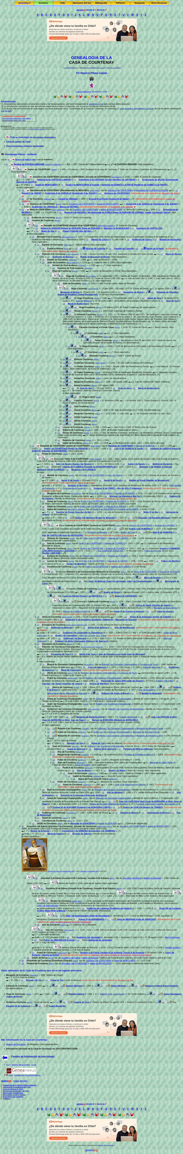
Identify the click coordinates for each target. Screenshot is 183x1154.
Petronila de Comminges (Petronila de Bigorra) (83, 795)
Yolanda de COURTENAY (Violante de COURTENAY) (90, 525)
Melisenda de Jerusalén (99, 940)
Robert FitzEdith (77, 231)
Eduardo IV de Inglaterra (18, 1006)
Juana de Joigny (82, 765)
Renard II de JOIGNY (32, 193)
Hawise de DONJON (144, 446)
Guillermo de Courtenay (53, 813)
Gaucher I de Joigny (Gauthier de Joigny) (62, 684)
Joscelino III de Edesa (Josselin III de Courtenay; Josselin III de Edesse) (81, 888)
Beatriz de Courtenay (61, 901)
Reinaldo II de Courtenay (49, 237)
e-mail (33, 1065)
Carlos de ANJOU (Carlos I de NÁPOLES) (82, 596)
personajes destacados (44, 137)
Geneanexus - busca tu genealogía (27, 1075)
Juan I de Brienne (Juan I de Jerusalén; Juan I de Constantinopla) (120, 581)
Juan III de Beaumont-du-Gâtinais (130, 785)
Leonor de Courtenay (57, 561)
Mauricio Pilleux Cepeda (93, 73)
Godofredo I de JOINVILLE (45, 207)
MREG (66, 245)
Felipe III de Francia (129, 611)
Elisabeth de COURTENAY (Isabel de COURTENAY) (65, 446)
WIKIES (114, 177)
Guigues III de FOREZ (104, 488)
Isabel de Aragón (165, 611)
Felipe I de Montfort (170, 561)
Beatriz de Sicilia (112, 592)
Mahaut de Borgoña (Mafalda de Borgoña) (108, 804)
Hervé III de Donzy (113, 480)
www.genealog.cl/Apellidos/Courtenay (137, 109)
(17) (179, 289)
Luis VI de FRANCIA (128, 449)
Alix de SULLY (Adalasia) (129, 488)
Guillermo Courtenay (16, 1002)
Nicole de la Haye (154, 248)
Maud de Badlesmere (78, 304)
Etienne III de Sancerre (105, 749)
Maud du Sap (47, 231)
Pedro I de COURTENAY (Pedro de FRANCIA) (66, 449)
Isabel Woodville (57, 1006)
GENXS (10, 1075)
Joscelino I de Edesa (132, 878)
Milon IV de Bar (151, 512)
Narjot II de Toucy (88, 654)
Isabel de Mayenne (151, 667)
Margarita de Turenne (125, 620)
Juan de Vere (172, 301)
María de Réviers (174, 254)
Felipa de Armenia (152, 551)
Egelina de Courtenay (52, 245)
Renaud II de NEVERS (75, 212)
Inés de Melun (84, 770)
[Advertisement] (91, 47)
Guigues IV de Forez (78, 485)
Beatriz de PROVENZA (126, 596)
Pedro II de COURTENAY (77, 459)
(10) (23, 190)
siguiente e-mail (96, 104)
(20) (85, 337)
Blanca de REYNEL (69, 207)
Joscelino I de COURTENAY (120, 190)
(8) (20, 169)
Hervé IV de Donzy (70, 480)
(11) (176, 190)
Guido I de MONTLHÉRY (82, 185)
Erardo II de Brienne (97, 628)
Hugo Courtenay (79, 289)
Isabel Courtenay (82, 385)
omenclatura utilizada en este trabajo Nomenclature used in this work (16, 119)
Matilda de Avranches (170, 240)
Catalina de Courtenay (98, 601)
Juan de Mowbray (84, 301)
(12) (132, 228)
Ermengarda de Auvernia (74, 488)
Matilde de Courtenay (57, 475)
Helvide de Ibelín (172, 947)
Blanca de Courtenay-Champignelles (65, 664)
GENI (51, 164)
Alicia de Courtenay (51, 617)
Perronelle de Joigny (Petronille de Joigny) (122, 681)
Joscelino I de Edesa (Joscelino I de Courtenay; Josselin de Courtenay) (61, 826)
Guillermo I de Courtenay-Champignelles (67, 709)
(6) (8, 159)
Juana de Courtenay (72, 785)
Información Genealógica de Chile (17, 1087)
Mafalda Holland (76, 994)
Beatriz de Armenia (40, 831)
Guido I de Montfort (76, 564)
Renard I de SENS (25, 160)
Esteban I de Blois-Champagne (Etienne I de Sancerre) (81, 641)
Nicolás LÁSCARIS (51, 553)
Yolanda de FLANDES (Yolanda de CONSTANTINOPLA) (89, 467)
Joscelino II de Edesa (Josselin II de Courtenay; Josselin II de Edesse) (75, 878)
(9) (26, 177)
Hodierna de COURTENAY (117, 193)
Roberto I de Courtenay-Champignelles (61, 647)
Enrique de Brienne (128, 717)
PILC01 (8, 1065)
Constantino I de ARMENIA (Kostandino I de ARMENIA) (88, 831)
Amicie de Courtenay (62, 687)
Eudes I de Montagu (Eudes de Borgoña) (95, 518)
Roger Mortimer (118, 986)
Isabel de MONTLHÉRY (47, 185)
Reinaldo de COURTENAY (120, 446)
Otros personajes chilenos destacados (25, 146)
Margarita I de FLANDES (83, 470)
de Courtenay (19, 1044)
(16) (59, 283)
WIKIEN (93, 276)
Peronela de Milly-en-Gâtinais (137, 749)
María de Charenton (70, 670)
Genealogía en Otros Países (14, 1095)
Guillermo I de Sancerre (75, 638)
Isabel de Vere (154, 298)
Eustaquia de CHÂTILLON (149, 228)
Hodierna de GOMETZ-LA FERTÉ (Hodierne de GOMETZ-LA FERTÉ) (134, 185)
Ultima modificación (83, 92)
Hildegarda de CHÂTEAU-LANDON (54, 180)
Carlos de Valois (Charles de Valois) (153, 605)
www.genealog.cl (71, 68)
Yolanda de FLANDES (124, 493)
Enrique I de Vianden (125, 496)
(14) (155, 240)
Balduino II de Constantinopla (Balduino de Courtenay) (93, 572)
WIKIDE (78, 493)
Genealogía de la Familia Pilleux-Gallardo (19, 1085)
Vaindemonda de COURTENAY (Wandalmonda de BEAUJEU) (59, 190)
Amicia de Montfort (99, 684)
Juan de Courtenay (61, 746)
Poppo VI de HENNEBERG (91, 919)
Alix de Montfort (115, 792)
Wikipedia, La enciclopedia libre (89, 871)
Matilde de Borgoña (162, 464)
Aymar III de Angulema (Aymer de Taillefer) (150, 617)
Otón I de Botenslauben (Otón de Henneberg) (88, 916)
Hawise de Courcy (100, 240)
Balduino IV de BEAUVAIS (116, 228)
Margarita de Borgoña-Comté (90, 717)
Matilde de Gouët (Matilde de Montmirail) (149, 480)
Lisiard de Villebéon (68, 199)
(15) (53, 268)
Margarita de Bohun (70, 292)
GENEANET (57, 164)
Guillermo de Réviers (63, 257)
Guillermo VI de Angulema (89, 620)
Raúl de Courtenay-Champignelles (64, 790)
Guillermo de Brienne (61, 628)
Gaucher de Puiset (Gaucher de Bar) (74, 512)
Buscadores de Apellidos (13, 1097)
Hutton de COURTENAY (39, 169)
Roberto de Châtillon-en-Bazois (139, 755)
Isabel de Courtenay (57, 509)
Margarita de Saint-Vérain (161, 762)
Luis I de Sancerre (97, 667)
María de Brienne (152, 578)
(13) (37, 228)
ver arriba (6, 111)
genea (81, 10)
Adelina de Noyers (129, 813)
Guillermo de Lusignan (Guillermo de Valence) (109, 908)
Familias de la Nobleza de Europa (92, 68)
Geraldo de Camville (124, 248)
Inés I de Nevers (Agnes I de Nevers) (74, 464)
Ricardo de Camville (95, 248)
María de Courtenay (56, 548)
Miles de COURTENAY (40, 210)
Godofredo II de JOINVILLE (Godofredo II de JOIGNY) (71, 193)
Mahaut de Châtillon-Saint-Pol (76, 611)
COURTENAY (101, 62)
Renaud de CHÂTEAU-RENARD (29, 164)
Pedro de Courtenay (57, 678)
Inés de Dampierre (147, 690)
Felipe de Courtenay (87, 589)
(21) (91, 340)
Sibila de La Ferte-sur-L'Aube (92, 635)
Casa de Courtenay (113, 68)
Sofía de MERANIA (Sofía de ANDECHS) (136, 919)
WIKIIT (109, 826)
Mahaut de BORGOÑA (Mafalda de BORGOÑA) (114, 720)
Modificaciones (6, 126)
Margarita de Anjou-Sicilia (165, 608)
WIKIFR (47, 164)
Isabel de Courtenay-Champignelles (64, 798)
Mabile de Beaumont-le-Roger (94, 257)
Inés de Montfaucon (124, 628)
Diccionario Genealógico (13, 1093)
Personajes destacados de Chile (16, 1091)
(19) (80, 333)
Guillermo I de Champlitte (83, 633)
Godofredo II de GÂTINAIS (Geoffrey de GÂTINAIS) (107, 180)
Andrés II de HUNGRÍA (140, 529)
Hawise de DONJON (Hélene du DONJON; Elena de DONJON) (70, 228)
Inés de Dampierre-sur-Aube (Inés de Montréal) (122, 654)
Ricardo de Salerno (81, 834)
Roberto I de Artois (115, 693)
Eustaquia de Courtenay (54, 625)
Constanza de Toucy (61, 654)
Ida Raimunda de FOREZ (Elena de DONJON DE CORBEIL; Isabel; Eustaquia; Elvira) (129, 212)
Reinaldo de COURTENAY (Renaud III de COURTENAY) (70, 225)
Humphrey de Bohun (133, 292)
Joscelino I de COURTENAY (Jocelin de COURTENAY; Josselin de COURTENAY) (72, 177)
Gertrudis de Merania (97, 532)
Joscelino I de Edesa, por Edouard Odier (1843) (61, 871)
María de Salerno (55, 834)
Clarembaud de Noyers (158, 813)
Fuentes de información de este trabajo (32, 1056)
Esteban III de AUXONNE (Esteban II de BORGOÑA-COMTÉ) (82, 807)
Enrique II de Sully (164, 681)
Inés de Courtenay (55, 930)
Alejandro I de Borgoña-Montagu (154, 518)
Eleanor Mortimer (74, 986)
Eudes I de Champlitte (66, 635)
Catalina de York (81, 1002)
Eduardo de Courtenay (17, 986)
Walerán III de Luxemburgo (112, 994)
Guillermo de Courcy (142, 240)
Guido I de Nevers (136, 464)
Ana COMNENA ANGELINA (110, 551)
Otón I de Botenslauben (48, 905)
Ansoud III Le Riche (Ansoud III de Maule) (109, 199)
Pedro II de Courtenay (73, 768)
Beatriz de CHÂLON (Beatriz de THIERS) (142, 807)
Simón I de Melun (117, 770)
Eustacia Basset (55, 248)
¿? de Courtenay (35, 199)
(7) (7, 164)
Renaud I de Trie (75, 743)
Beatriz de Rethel (50, 955)
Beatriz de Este (128, 532)
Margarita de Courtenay (58, 493)
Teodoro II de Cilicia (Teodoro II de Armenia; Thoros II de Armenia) (112, 953)
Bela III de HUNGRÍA (162, 532)
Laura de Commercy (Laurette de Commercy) (157, 804)
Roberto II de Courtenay (53, 254)
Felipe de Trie (98, 743)
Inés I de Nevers (114, 475)
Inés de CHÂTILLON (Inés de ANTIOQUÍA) (62, 535)
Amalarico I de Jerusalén (88, 937)
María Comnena (172, 937)
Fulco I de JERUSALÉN (59, 940)
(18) (143, 298)
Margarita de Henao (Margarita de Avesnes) (67, 693)
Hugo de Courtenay (75, 276)
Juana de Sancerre (76, 749)
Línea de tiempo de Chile (18, 142)
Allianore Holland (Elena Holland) (161, 986)
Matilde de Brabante (151, 693)
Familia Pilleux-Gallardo (37, 129)
